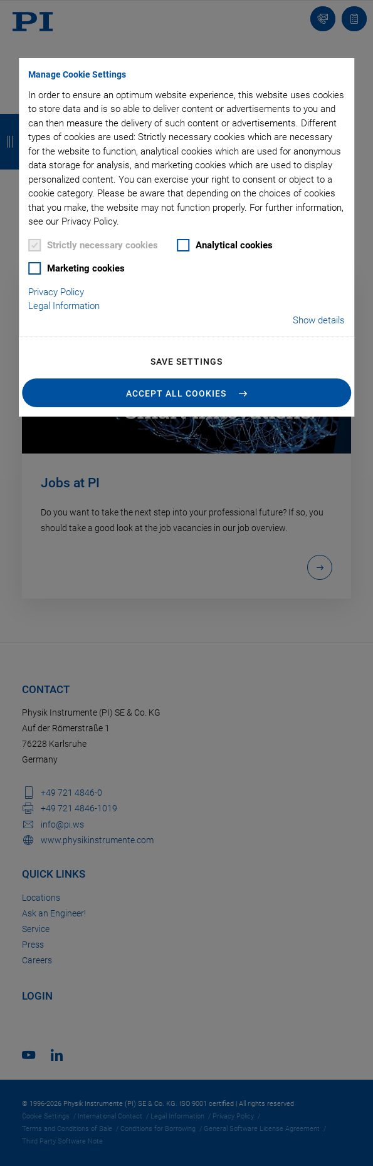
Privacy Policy (56, 292)
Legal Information (64, 306)
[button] (187, 392)
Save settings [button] (186, 362)
